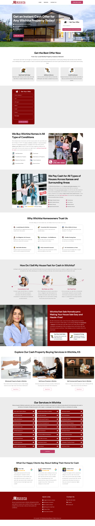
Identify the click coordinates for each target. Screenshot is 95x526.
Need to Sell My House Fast (20, 452)
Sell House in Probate (42, 433)
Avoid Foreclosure (71, 76)
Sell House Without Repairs (68, 429)
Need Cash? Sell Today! (23, 76)
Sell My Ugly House (66, 444)
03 (68, 279)
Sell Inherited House (18, 444)
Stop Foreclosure (42, 437)
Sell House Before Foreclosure (44, 441)
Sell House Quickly (66, 417)
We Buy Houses (17, 429)
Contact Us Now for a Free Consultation (72, 29)
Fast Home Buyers (66, 421)
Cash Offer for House (42, 444)
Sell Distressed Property (43, 425)
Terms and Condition (48, 517)
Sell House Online (65, 452)
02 (44, 279)
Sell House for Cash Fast (49, 513)
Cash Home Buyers (18, 425)
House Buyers (41, 452)
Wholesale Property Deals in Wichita (47, 387)
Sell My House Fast (18, 421)
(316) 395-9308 (77, 2)
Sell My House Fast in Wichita (16, 387)
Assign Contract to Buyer (49, 506)
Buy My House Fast (42, 421)
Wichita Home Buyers (47, 524)
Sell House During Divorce (43, 429)
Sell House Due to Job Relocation (69, 433)
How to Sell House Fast (67, 441)
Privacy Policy (47, 515)
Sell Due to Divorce (47, 76)
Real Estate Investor (42, 448)
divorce (53, 330)
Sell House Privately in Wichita (79, 387)
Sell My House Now (18, 448)
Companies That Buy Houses (68, 448)
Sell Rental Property (66, 425)
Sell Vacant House (66, 437)
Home (40, 2)
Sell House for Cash (18, 433)
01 (19, 279)
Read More (15, 395)
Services (46, 2)
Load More (47, 457)
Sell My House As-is (18, 437)
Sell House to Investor (48, 508)
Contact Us (53, 2)
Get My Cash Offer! (23, 125)
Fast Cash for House (48, 511)
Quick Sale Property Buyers (20, 417)
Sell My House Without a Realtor (45, 417)
